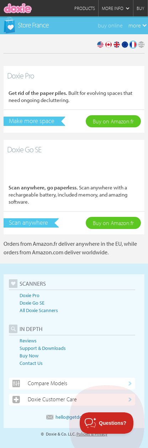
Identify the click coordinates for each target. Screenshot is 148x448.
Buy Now (29, 355)
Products (84, 8)
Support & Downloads (43, 348)
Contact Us (31, 363)
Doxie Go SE (32, 303)
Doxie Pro (29, 295)
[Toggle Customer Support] (107, 423)
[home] (18, 8)
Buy (140, 8)
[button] (115, 8)
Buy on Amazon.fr (113, 121)
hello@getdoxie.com (72, 417)
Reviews (28, 340)
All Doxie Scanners (39, 310)
